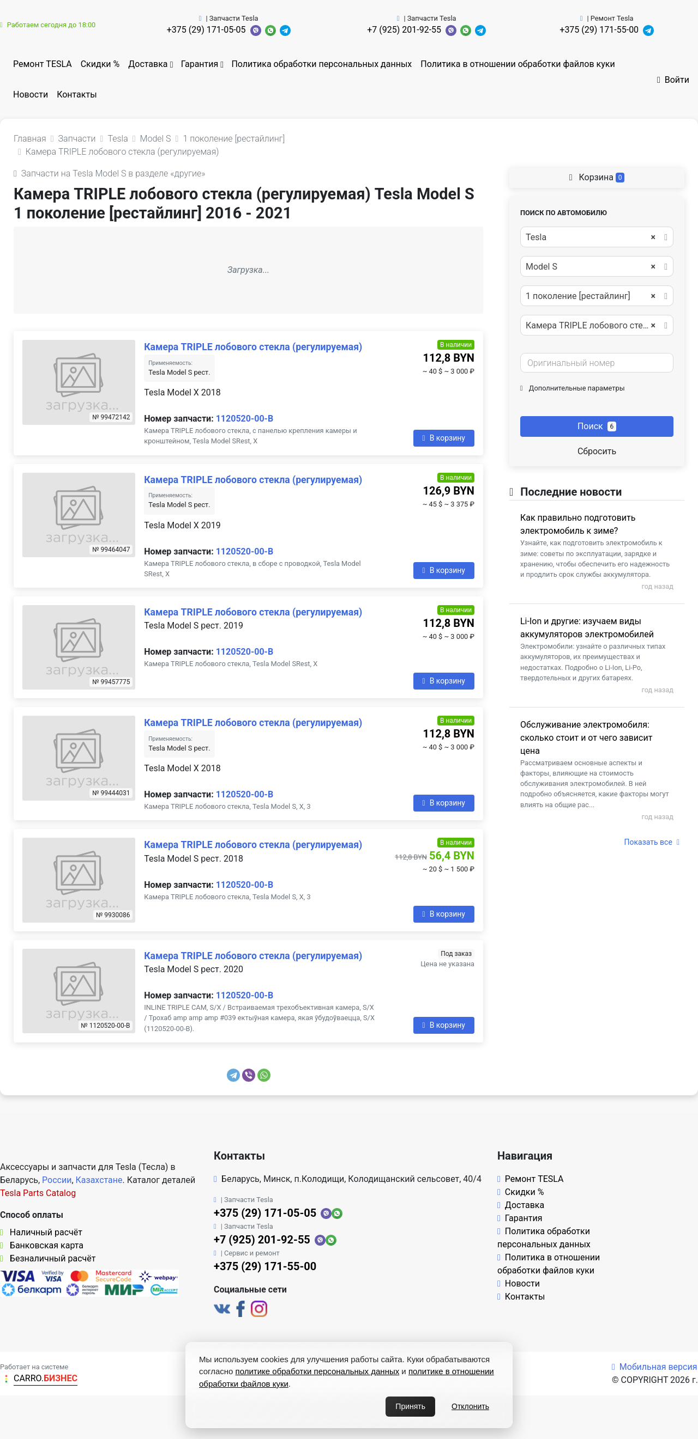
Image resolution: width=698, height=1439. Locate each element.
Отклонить (470, 1406)
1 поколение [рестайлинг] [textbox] (590, 296)
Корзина (597, 177)
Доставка (147, 64)
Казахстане (99, 1180)
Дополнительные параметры (572, 388)
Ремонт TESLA (42, 64)
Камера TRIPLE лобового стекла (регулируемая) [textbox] (596, 326)
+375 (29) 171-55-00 (599, 30)
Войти (673, 80)
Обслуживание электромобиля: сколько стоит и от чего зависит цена (586, 737)
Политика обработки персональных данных (321, 64)
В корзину (444, 438)
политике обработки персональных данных (318, 1371)
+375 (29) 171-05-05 (206, 30)
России (56, 1180)
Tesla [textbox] (590, 237)
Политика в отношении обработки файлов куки (517, 64)
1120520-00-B (244, 418)
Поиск (596, 426)
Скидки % (100, 64)
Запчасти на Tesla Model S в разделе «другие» (109, 173)
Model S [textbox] (590, 267)
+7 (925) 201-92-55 (404, 30)
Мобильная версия (654, 1367)
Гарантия (200, 64)
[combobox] (597, 237)
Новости (30, 94)
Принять (410, 1406)
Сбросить (596, 451)
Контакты (77, 94)
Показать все (651, 842)
